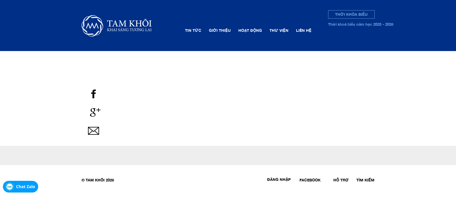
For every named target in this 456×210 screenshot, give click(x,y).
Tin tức (193, 30)
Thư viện (279, 30)
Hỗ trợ (341, 180)
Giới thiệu (220, 30)
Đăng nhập (279, 179)
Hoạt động (250, 30)
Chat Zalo (25, 186)
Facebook (310, 180)
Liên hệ (303, 30)
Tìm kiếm (365, 180)
